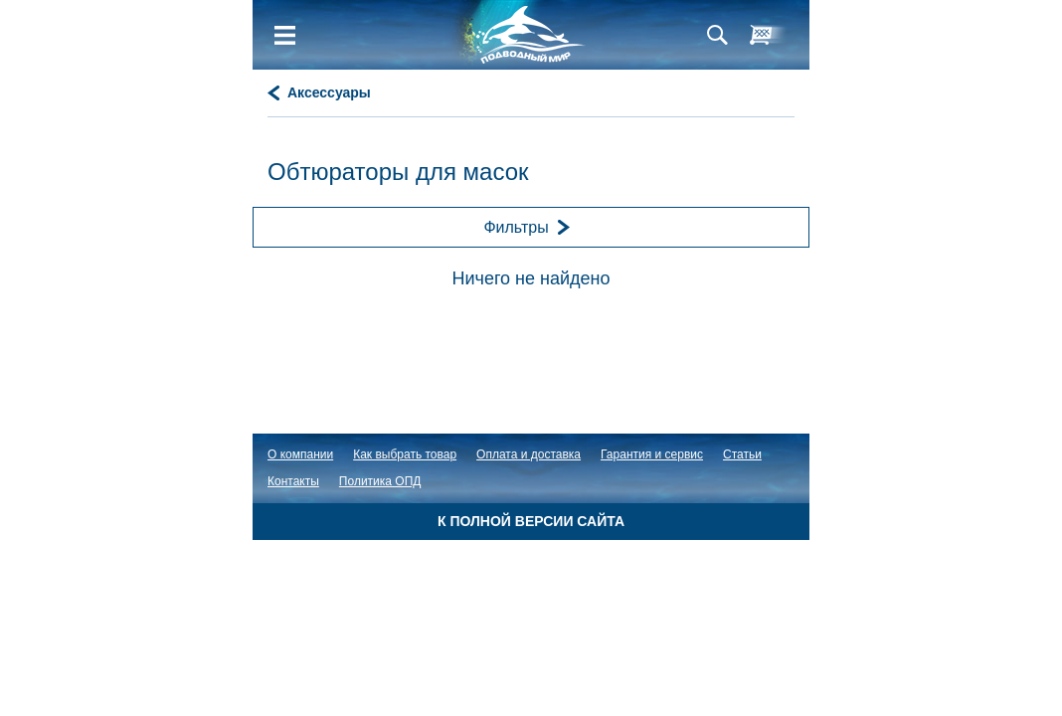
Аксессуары (329, 92)
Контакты (293, 481)
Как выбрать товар (404, 454)
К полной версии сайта (531, 521)
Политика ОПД (380, 481)
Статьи (742, 454)
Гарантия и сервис (652, 454)
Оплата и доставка (528, 454)
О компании (300, 454)
